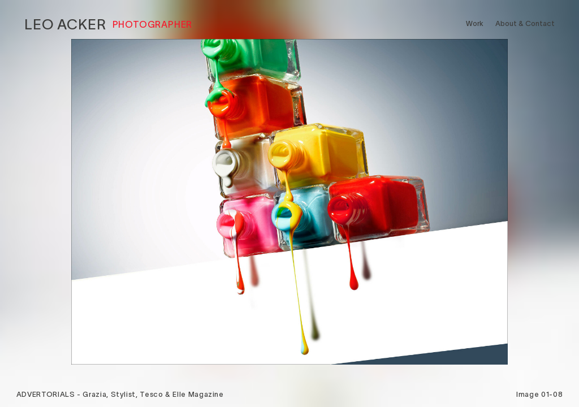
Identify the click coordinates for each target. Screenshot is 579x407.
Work (474, 23)
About (525, 23)
